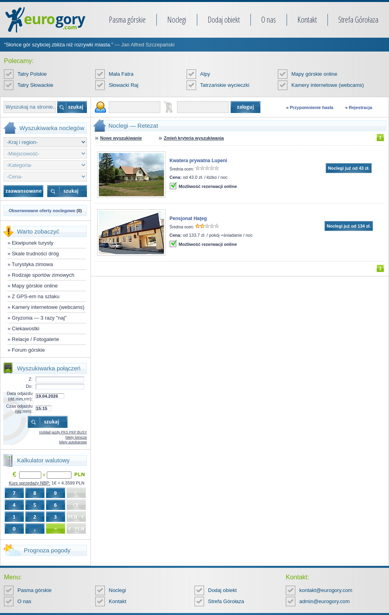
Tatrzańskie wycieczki (224, 85)
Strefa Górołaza (358, 19)
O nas (268, 19)
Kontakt (307, 19)
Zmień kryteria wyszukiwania (194, 138)
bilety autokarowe (73, 442)
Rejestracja (360, 107)
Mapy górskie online (314, 74)
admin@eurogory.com (324, 601)
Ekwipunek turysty (33, 243)
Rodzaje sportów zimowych (43, 275)
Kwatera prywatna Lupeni (198, 160)
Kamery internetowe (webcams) (327, 85)
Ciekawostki (25, 328)
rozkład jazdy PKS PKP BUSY (63, 432)
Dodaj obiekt (224, 19)
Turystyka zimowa (32, 264)
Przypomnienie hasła (311, 107)
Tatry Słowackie (35, 85)
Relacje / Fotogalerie (35, 339)
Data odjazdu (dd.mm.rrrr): (20, 396)
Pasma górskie (127, 19)
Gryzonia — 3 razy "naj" (39, 318)
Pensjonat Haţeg (188, 218)
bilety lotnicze (76, 437)
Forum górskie (28, 350)
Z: (31, 379)
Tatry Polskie (32, 74)
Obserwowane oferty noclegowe (42, 210)
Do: (29, 386)
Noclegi (176, 19)
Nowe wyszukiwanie (121, 138)
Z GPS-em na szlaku (36, 296)
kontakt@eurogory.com (325, 590)
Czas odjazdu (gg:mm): (19, 409)
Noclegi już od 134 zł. (349, 226)
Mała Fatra (121, 74)
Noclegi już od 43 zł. (349, 168)
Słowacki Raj (123, 85)
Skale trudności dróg (35, 254)
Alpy (205, 74)
